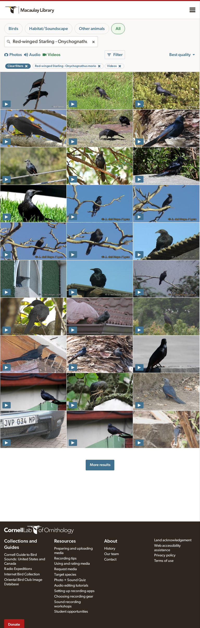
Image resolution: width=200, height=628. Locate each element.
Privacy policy (165, 555)
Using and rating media (72, 563)
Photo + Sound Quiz (70, 580)
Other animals (92, 29)
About (110, 541)
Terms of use (163, 561)
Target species (65, 574)
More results (100, 465)
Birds (13, 29)
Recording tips (65, 558)
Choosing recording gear (73, 596)
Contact (110, 559)
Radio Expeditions (18, 569)
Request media (65, 569)
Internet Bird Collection (22, 574)
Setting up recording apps (74, 591)
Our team (111, 554)
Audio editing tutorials (71, 585)
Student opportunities (71, 611)
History (109, 548)
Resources (65, 541)
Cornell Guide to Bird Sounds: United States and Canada (24, 559)
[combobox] (51, 41)
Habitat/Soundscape (48, 29)
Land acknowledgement (172, 540)
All (118, 29)
